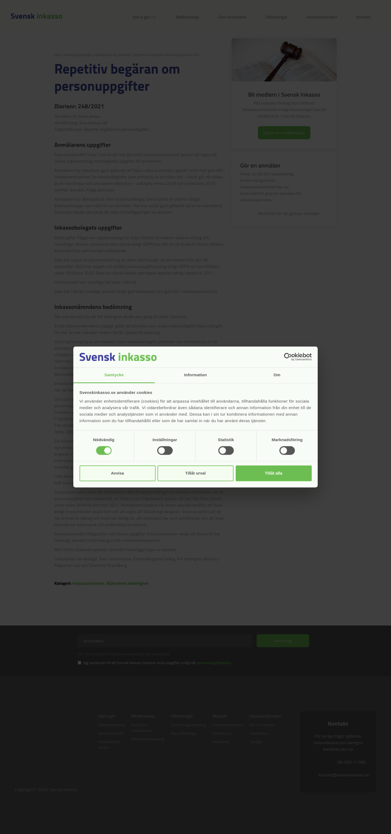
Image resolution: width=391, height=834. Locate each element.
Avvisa (117, 473)
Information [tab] (195, 374)
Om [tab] (276, 374)
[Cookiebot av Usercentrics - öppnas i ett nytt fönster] (288, 357)
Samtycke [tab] (114, 374)
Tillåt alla (273, 473)
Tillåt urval (195, 473)
